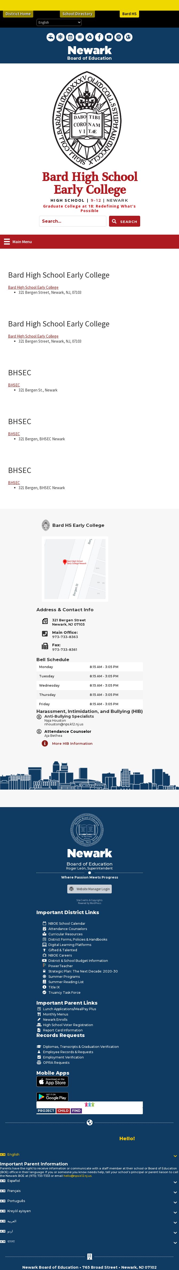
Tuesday (46, 676)
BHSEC (19, 372)
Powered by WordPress (89, 903)
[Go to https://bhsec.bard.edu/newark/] (71, 200)
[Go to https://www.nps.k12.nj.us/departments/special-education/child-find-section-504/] (46, 1111)
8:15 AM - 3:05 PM (104, 667)
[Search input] (72, 221)
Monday (46, 667)
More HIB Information (72, 743)
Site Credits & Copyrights (89, 900)
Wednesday (49, 685)
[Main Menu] (18, 241)
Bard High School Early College (59, 275)
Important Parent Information (34, 1163)
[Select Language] (59, 22)
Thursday (47, 695)
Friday (44, 704)
